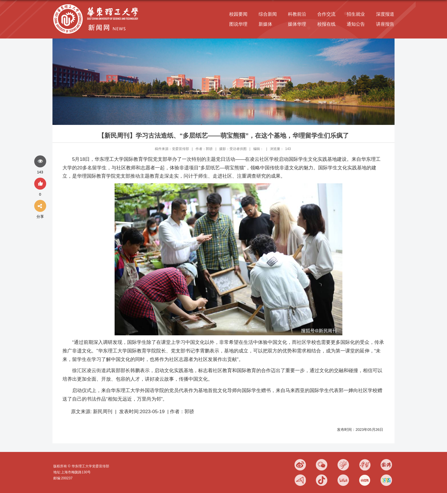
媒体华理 (297, 24)
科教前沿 (297, 14)
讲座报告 (385, 24)
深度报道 (385, 14)
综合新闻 (268, 14)
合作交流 (326, 14)
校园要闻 (238, 14)
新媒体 (265, 24)
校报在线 (326, 24)
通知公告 (356, 24)
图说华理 (238, 24)
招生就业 (356, 14)
